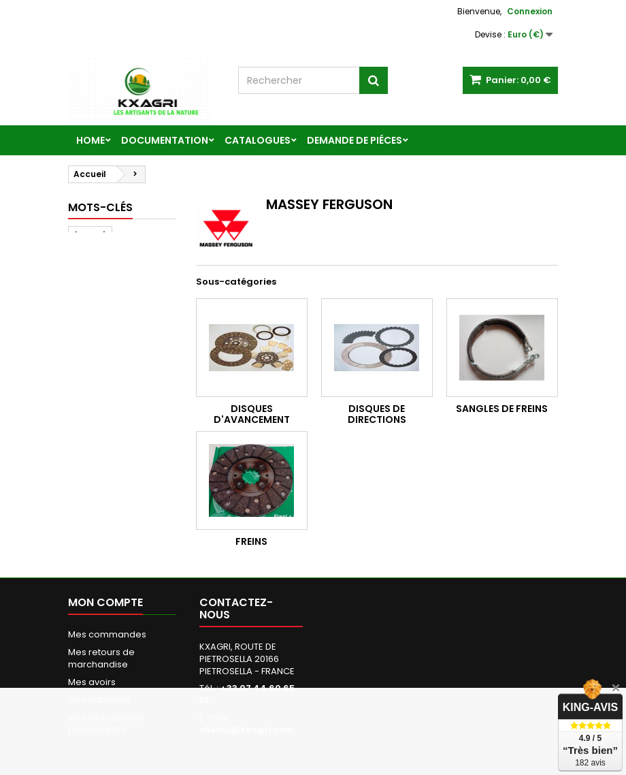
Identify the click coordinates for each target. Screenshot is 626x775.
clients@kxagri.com (246, 729)
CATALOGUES (258, 140)
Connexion (530, 11)
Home (90, 140)
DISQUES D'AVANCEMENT (252, 414)
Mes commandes (107, 634)
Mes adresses (99, 699)
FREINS (251, 541)
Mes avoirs (92, 682)
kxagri (90, 234)
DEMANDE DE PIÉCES (354, 140)
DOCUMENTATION (164, 140)
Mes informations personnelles (106, 723)
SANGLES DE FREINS (502, 408)
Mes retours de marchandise (101, 658)
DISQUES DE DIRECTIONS (377, 414)
